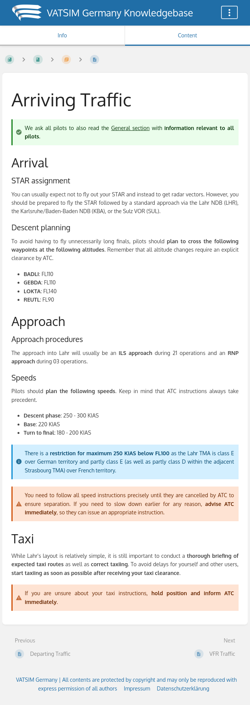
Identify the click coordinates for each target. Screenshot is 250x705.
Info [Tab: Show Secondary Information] (62, 35)
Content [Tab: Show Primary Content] (187, 35)
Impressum (137, 688)
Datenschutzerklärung (183, 688)
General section (130, 128)
